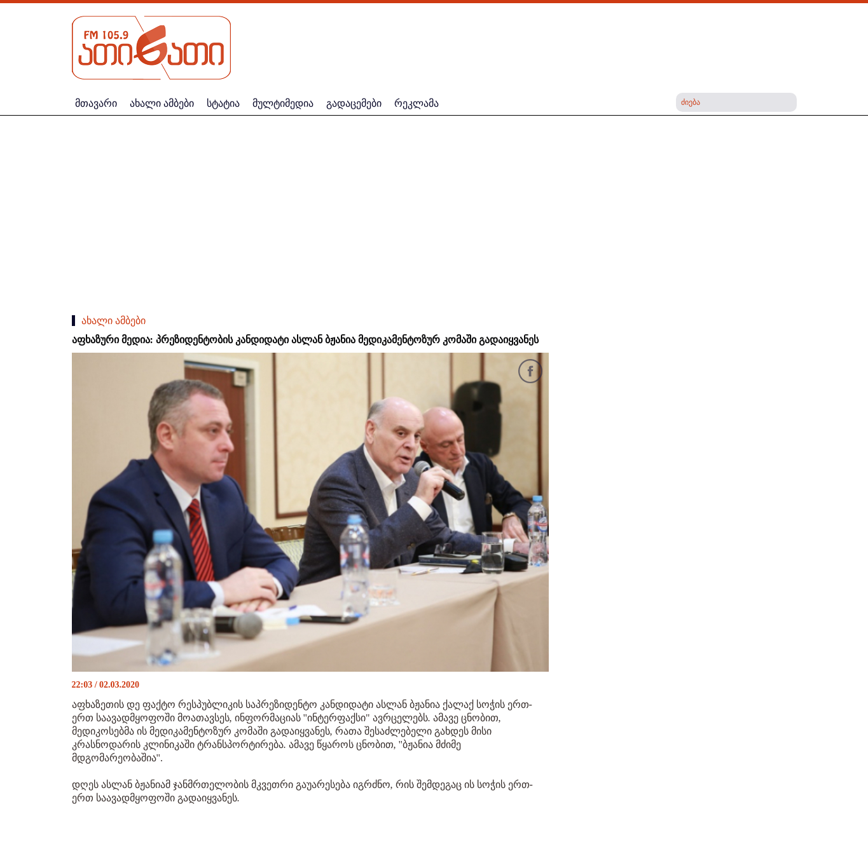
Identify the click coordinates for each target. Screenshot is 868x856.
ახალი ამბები (113, 320)
